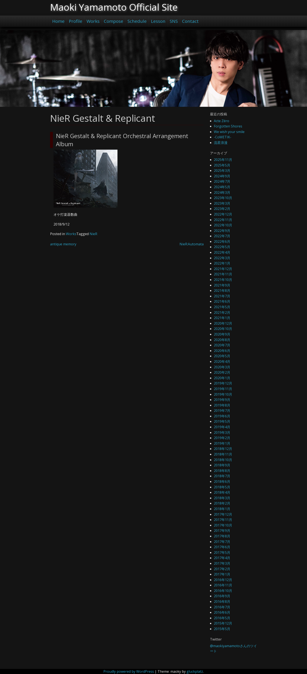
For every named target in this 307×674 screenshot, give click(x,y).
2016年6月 (222, 612)
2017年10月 (223, 525)
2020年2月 (222, 372)
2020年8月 (222, 339)
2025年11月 (223, 159)
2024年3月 (222, 192)
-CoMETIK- (222, 137)
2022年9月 (222, 230)
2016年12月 (223, 579)
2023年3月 (222, 203)
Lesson (158, 21)
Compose (113, 21)
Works (93, 21)
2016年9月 (222, 596)
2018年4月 (222, 492)
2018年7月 (222, 476)
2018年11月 (223, 454)
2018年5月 (222, 487)
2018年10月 (223, 459)
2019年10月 (223, 394)
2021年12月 (223, 268)
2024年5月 (222, 187)
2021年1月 (222, 317)
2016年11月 (223, 585)
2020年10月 (223, 328)
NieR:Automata (192, 244)
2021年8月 (222, 290)
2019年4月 (222, 427)
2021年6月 (222, 301)
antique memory (63, 244)
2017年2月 (222, 569)
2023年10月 (223, 197)
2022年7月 (222, 236)
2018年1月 (222, 508)
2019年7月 (222, 410)
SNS (174, 21)
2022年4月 (222, 252)
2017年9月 (222, 530)
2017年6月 (222, 547)
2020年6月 (222, 350)
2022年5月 (222, 246)
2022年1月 (222, 263)
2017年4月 (222, 557)
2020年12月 (223, 323)
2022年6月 (222, 241)
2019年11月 (223, 388)
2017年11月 (223, 519)
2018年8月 (222, 470)
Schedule (137, 21)
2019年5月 (222, 421)
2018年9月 (222, 465)
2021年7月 (222, 296)
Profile (75, 21)
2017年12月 (223, 514)
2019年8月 (222, 405)
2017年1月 (222, 574)
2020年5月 (222, 356)
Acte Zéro (221, 121)
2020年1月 (222, 378)
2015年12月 (223, 623)
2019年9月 (222, 399)
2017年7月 (222, 541)
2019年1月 (222, 443)
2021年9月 (222, 285)
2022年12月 (223, 214)
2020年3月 (222, 367)
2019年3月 (222, 432)
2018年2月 (222, 503)
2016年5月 (222, 618)
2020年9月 (222, 334)
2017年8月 (222, 536)
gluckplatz (195, 671)
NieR (93, 233)
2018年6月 (222, 481)
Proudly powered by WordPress (128, 671)
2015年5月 (222, 628)
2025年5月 (222, 165)
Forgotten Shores (228, 126)
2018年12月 (223, 448)
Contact (190, 21)
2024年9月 (222, 176)
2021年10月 (223, 279)
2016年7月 (222, 607)
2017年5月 (222, 552)
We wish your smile (229, 131)
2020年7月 (222, 345)
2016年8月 (222, 601)
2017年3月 (222, 563)
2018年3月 (222, 498)
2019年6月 (222, 416)
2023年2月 (222, 208)
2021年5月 (222, 307)
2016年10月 (223, 590)
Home (58, 21)
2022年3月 (222, 258)
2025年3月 (222, 170)
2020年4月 (222, 361)
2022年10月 (223, 225)
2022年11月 (223, 219)
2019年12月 (223, 383)
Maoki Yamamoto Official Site (114, 7)
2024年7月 (222, 181)
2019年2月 (222, 437)
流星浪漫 (220, 142)
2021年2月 (222, 312)
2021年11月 (223, 274)
